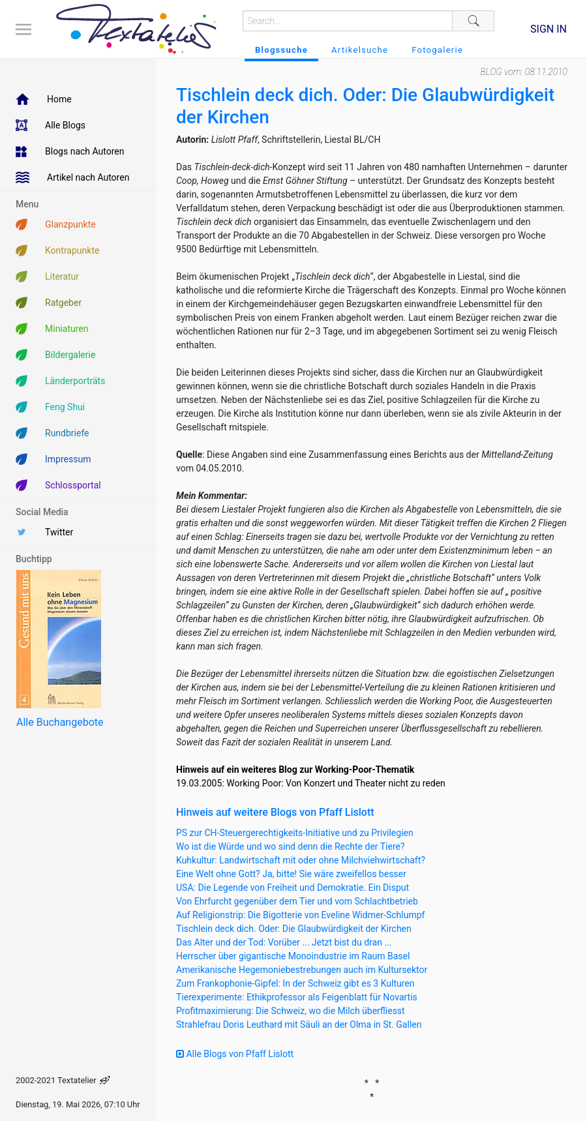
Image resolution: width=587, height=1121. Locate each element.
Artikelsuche (359, 50)
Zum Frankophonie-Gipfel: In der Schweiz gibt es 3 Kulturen (295, 983)
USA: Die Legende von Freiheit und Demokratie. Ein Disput (292, 887)
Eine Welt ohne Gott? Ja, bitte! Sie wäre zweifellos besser (291, 874)
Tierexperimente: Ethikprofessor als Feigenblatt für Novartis (296, 997)
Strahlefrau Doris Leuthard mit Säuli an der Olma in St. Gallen (298, 1024)
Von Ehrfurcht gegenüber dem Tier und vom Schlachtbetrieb (297, 901)
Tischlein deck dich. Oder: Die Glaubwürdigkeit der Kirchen (294, 928)
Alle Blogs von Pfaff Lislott (235, 1054)
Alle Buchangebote (59, 722)
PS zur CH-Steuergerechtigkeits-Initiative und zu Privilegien (295, 833)
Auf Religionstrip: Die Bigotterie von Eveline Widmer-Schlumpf (300, 915)
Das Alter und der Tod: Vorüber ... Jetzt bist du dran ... (283, 942)
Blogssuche (281, 50)
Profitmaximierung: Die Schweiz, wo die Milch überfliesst (290, 1011)
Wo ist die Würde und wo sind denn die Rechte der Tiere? (290, 846)
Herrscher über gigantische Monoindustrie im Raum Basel (293, 956)
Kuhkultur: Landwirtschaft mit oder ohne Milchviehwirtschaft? (300, 860)
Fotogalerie (437, 50)
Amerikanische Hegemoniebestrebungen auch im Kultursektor (301, 969)
